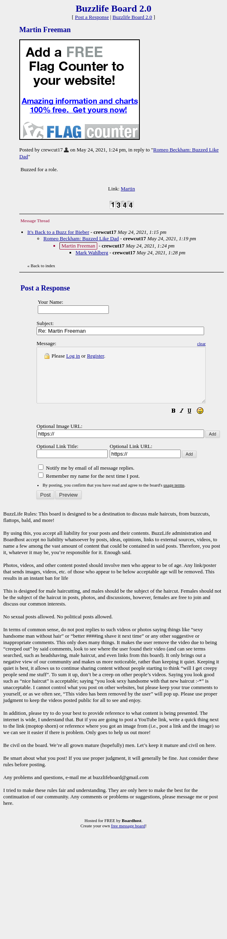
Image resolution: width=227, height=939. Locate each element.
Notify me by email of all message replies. (86, 479)
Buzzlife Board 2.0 (132, 17)
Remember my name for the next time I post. (89, 487)
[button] (193, 423)
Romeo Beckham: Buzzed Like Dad (81, 238)
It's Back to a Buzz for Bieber (58, 232)
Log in (73, 356)
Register (95, 356)
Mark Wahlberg (92, 253)
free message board (128, 836)
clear (221, 343)
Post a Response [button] (92, 17)
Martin (128, 189)
